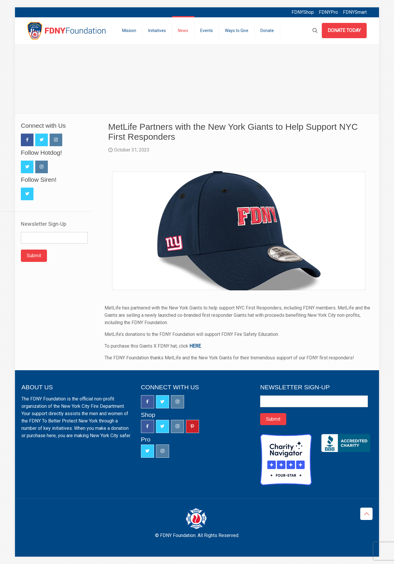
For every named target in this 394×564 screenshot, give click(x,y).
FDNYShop (303, 12)
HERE (195, 346)
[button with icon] (27, 140)
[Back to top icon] (366, 514)
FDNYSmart (355, 12)
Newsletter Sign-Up (43, 224)
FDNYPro (328, 12)
